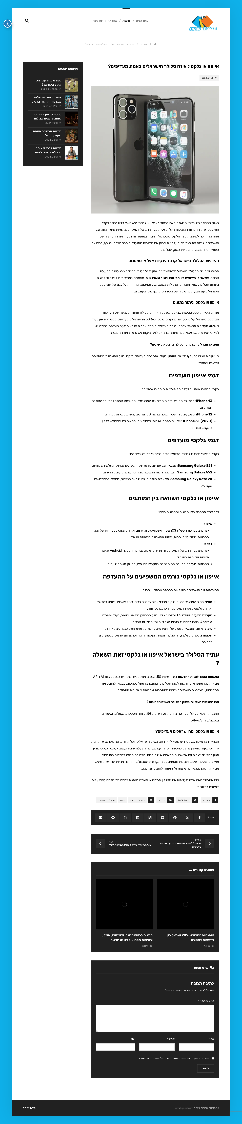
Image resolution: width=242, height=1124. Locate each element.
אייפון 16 (141, 800)
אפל (132, 800)
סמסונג (101, 800)
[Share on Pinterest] (175, 817)
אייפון (172, 356)
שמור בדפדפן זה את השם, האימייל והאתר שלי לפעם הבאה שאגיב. (173, 1058)
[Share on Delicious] (150, 817)
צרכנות (161, 800)
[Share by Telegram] (113, 817)
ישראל (112, 800)
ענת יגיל (206, 800)
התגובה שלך (206, 1000)
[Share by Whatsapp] (125, 817)
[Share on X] (187, 817)
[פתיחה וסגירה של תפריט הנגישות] (8, 15)
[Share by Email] (101, 817)
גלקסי (122, 800)
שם (211, 1039)
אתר (133, 1039)
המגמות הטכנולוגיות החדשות (198, 677)
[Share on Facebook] (200, 817)
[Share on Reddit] (162, 817)
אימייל (171, 1039)
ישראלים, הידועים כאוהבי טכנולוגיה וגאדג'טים (178, 278)
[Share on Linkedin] (138, 817)
